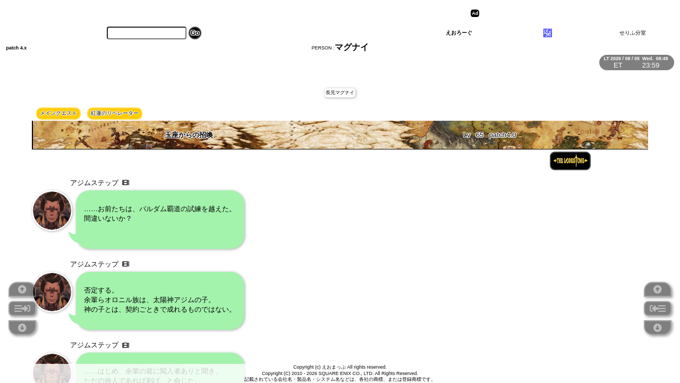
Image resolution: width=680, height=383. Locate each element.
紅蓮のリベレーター (115, 113)
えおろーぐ (459, 33)
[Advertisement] (564, 13)
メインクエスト (58, 113)
